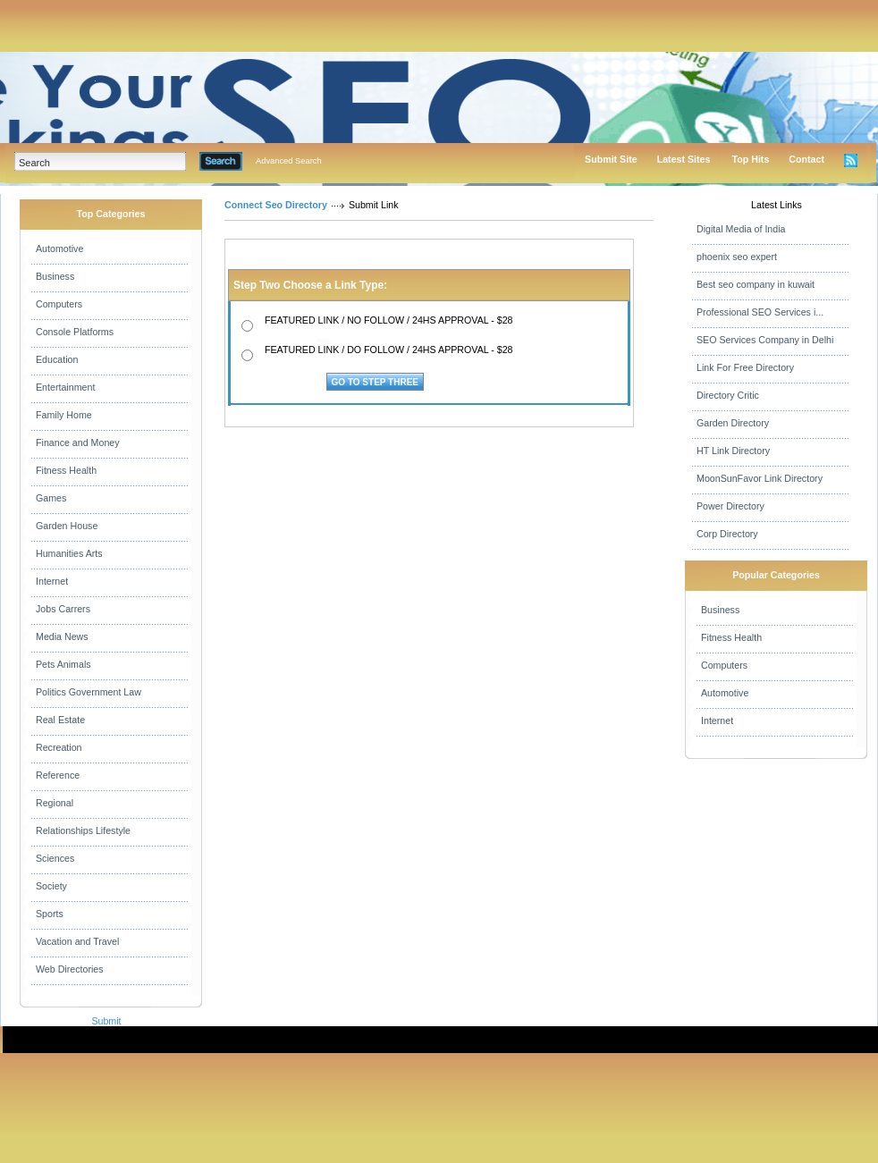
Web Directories (70, 969)
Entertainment (65, 387)
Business (55, 276)
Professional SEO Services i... (759, 312)
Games (51, 498)
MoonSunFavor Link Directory (759, 478)
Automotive (59, 248)
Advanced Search (289, 160)
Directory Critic (727, 395)
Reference (58, 775)
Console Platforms (75, 331)
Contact (806, 159)
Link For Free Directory (745, 367)
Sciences (55, 858)
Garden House (66, 525)
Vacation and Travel (77, 941)
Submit (106, 1021)
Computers (59, 304)
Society (51, 886)
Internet (52, 581)
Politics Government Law (88, 692)
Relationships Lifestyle (83, 830)
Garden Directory (732, 422)
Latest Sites (684, 159)
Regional (54, 802)
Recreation (59, 747)
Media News (62, 636)
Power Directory (730, 506)
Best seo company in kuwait (755, 284)
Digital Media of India (741, 228)
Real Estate (60, 719)
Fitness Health (66, 470)
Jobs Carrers (63, 608)
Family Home (64, 414)
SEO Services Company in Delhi (764, 339)
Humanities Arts (69, 553)
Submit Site (611, 159)
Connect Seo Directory (275, 204)
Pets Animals (63, 664)
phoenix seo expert (736, 256)
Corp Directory (727, 533)
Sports (49, 913)
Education (57, 359)
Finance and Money (78, 442)
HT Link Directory (733, 450)
